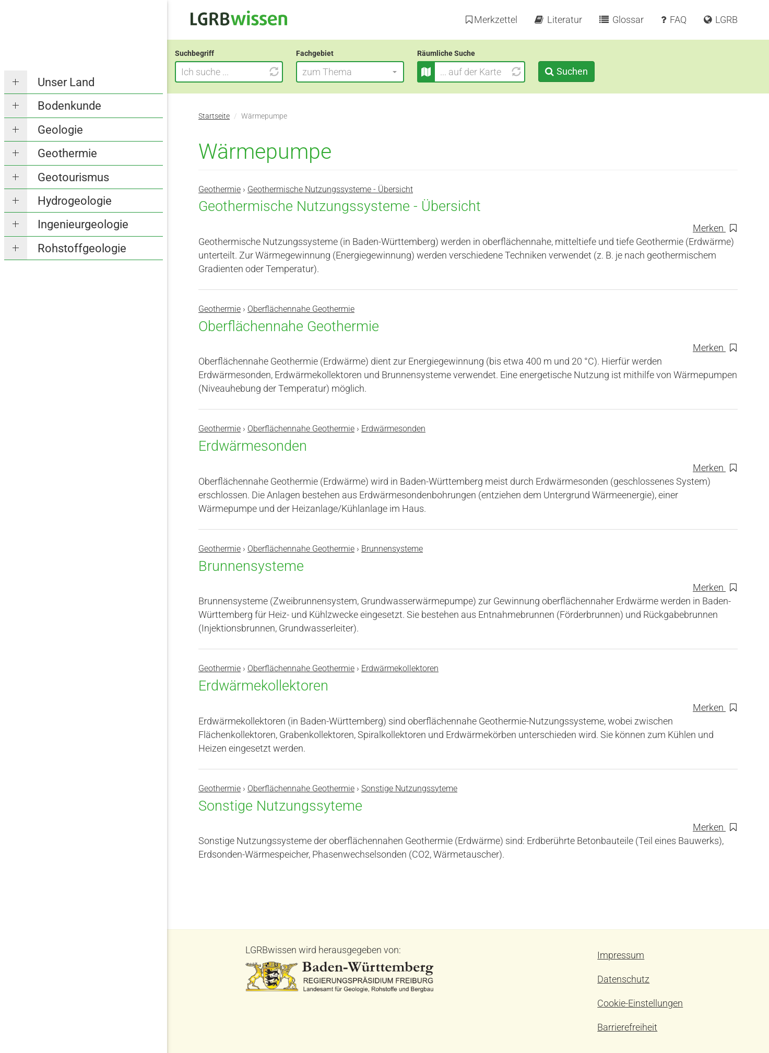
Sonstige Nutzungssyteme (409, 788)
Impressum (620, 955)
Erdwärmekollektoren (400, 668)
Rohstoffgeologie (82, 248)
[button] (374, 72)
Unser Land (66, 82)
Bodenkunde (69, 105)
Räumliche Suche (470, 53)
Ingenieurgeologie (83, 224)
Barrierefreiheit (627, 1027)
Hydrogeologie (75, 200)
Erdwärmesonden (393, 429)
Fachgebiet (338, 53)
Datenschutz (623, 979)
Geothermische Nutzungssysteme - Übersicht (330, 189)
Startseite (214, 116)
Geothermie (67, 153)
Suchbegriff (218, 53)
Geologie (60, 129)
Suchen (595, 71)
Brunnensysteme (392, 549)
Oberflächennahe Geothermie (300, 309)
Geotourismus (73, 177)
